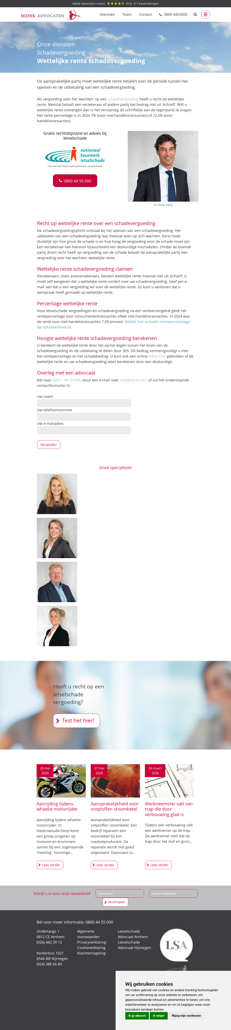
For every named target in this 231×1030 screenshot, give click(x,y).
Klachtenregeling (91, 953)
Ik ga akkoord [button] (137, 1015)
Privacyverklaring (91, 942)
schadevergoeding (123, 99)
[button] (75, 180)
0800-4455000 (175, 14)
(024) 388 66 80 (49, 964)
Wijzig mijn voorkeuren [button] (186, 1015)
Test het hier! (78, 720)
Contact (145, 14)
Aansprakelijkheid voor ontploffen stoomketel (114, 806)
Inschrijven (116, 902)
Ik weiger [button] (159, 1015)
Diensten (107, 14)
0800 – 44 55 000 (66, 380)
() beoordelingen (115, 3)
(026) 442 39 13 (49, 942)
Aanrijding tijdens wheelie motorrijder (57, 806)
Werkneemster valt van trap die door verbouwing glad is (169, 809)
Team (127, 14)
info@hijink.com (133, 380)
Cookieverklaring (91, 947)
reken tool (157, 356)
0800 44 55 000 (99, 922)
